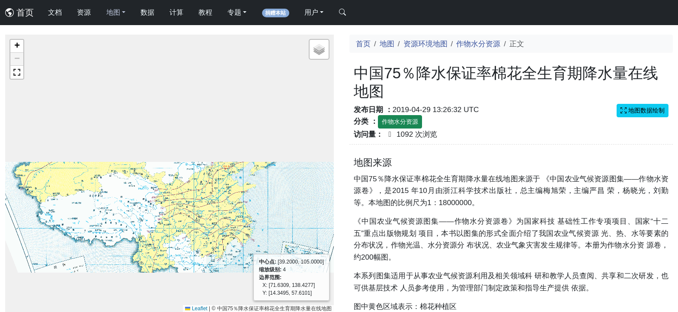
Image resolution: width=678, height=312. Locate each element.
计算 (176, 12)
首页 (19, 12)
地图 (387, 43)
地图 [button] (113, 12)
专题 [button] (234, 12)
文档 (55, 12)
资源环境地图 (425, 43)
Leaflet (196, 309)
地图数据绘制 (642, 110)
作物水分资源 (478, 43)
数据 (147, 12)
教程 (205, 12)
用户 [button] (311, 12)
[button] (16, 46)
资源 (84, 12)
